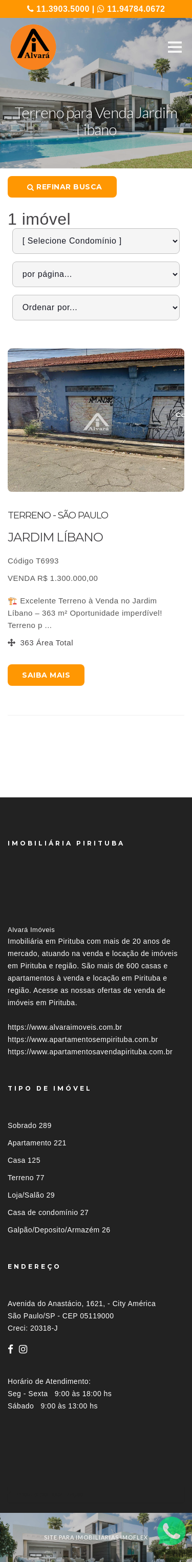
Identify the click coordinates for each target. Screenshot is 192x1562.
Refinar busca (64, 186)
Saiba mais (46, 675)
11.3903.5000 (58, 9)
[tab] (96, 1494)
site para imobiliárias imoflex (96, 1537)
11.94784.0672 (131, 9)
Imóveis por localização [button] (49, 1494)
